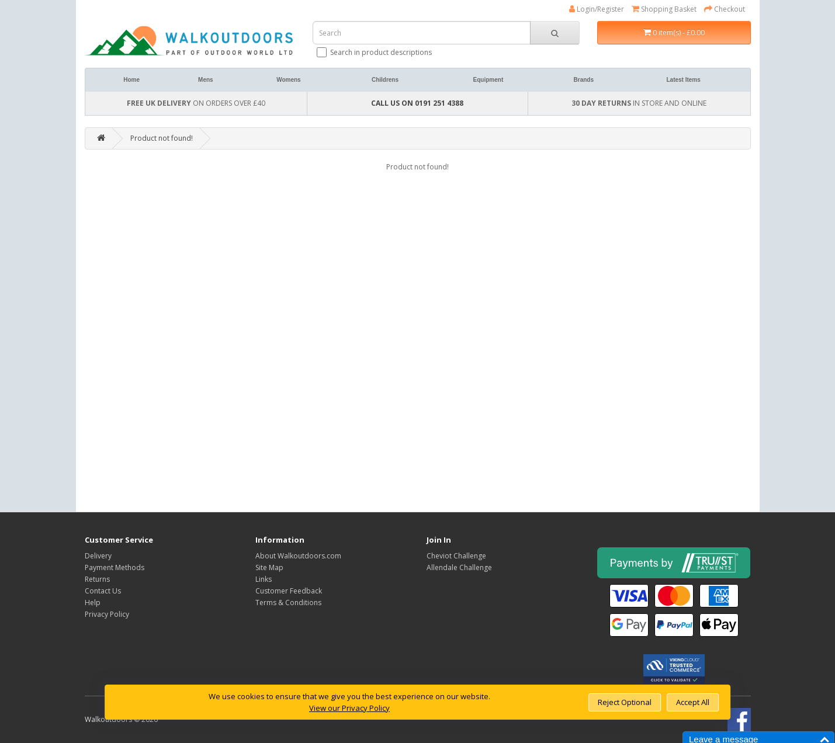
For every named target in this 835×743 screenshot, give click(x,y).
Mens (205, 80)
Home (131, 80)
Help (93, 602)
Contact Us (103, 591)
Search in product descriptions (375, 52)
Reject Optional (625, 702)
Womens (288, 80)
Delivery (98, 556)
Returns (97, 579)
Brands (584, 80)
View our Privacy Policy (349, 708)
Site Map (269, 567)
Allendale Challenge (459, 567)
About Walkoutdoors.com (298, 556)
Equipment (488, 80)
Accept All (692, 702)
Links (263, 579)
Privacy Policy (107, 614)
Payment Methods (114, 567)
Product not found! (161, 138)
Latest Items (683, 80)
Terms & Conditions (288, 602)
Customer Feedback (288, 591)
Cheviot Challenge (456, 556)
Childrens (385, 80)
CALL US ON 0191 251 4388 (417, 103)
